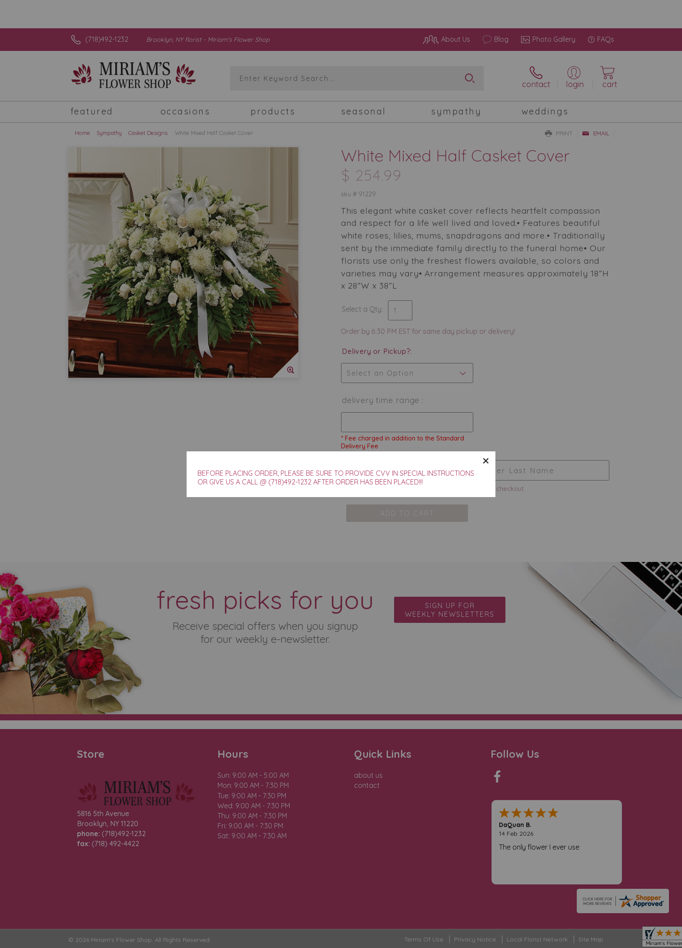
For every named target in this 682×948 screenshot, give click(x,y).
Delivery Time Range (382, 400)
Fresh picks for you (265, 614)
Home (82, 132)
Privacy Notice (475, 939)
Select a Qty (361, 309)
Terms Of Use (423, 939)
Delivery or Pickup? (376, 351)
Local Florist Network (537, 939)
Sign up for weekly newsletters (450, 610)
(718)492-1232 (106, 39)
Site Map (590, 939)
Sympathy (109, 132)
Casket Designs (147, 132)
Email (595, 133)
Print (559, 133)
